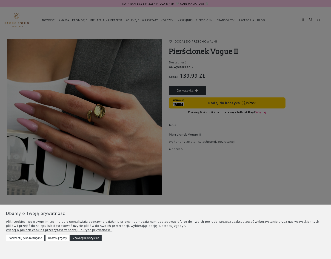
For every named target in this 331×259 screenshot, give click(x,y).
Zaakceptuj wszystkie (86, 238)
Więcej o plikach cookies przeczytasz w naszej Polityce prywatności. (59, 230)
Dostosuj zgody (57, 238)
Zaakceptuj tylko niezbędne (25, 238)
